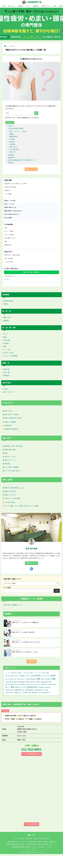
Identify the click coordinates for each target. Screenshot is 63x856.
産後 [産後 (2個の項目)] (50, 683)
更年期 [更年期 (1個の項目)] (42, 680)
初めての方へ (9, 411)
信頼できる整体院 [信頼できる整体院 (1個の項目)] (9, 677)
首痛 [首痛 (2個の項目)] (30, 694)
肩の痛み (12, 139)
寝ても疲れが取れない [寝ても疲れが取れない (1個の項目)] (20, 680)
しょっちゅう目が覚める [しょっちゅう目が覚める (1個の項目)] (11, 674)
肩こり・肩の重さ (9, 231)
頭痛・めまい (14, 147)
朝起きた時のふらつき (10, 207)
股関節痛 (6, 376)
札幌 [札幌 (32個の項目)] (53, 680)
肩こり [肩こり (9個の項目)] (7, 688)
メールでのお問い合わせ (12, 471)
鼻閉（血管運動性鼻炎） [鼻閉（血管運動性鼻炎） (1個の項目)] (45, 694)
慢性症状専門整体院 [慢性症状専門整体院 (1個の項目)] (31, 680)
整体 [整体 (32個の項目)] (39, 680)
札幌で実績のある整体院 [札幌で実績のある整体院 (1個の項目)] (11, 683)
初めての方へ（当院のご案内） (13, 255)
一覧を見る (31, 662)
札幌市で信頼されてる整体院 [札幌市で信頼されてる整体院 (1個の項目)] (33, 683)
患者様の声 (11, 157)
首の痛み (6, 343)
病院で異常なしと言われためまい (13, 211)
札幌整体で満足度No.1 (12, 429)
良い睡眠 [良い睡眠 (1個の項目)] (46, 691)
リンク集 (49, 849)
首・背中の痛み (14, 149)
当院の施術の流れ (10, 450)
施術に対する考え (10, 491)
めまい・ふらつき (9, 204)
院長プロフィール (10, 460)
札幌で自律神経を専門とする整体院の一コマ (22, 160)
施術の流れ (46, 840)
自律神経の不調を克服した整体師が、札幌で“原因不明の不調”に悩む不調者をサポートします (31, 846)
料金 (6, 453)
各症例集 (11, 155)
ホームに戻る (31, 169)
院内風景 (45, 843)
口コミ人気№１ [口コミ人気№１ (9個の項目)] (20, 677)
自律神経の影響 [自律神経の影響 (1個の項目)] (9, 691)
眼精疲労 (6, 321)
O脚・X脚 (6, 373)
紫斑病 (12, 134)
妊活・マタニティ (9, 392)
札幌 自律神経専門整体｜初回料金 (20, 849)
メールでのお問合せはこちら (31, 755)
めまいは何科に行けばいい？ (12, 214)
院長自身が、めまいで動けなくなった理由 (15, 184)
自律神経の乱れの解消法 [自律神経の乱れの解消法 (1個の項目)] (44, 688)
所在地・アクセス (10, 457)
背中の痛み (6, 340)
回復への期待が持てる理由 (13, 418)
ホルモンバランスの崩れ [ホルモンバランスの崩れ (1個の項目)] (39, 674)
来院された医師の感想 (10, 187)
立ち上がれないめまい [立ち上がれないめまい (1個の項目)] (35, 685)
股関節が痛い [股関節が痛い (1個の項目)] (44, 685)
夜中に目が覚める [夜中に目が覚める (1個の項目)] (9, 680)
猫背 (4, 347)
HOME (31, 837)
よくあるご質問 (9, 262)
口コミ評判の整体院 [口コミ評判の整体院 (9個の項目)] (34, 677)
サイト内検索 (7, 588)
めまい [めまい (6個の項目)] (20, 674)
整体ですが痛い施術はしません (14, 488)
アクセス (7, 279)
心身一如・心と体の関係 (12, 498)
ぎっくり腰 (6, 350)
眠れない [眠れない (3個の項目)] (23, 685)
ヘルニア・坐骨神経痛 (10, 356)
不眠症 (5, 304)
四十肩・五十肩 (8, 353)
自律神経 (12, 144)
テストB (16, 840)
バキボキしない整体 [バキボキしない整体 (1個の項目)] (28, 674)
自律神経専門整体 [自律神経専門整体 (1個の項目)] (38, 691)
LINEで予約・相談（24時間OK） (31, 272)
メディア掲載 (8, 194)
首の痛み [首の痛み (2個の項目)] (25, 694)
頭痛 (6, 228)
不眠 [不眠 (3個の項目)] (47, 674)
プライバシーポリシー (31, 851)
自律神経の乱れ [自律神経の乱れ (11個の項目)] (32, 688)
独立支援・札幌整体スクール (14, 605)
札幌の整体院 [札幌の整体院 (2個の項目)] (21, 683)
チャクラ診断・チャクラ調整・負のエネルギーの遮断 (21, 506)
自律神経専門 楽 (34, 2)
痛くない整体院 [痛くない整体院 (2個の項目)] (9, 685)
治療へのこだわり (10, 495)
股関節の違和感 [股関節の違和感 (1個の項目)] (52, 685)
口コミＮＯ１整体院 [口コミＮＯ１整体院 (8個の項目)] (48, 677)
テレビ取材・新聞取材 (12, 467)
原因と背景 (29, 840)
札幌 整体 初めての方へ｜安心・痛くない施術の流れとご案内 (25, 843)
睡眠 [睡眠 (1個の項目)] (28, 685)
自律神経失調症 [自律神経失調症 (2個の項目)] (29, 691)
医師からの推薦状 (10, 422)
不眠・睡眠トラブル (10, 238)
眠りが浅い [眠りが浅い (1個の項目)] (17, 685)
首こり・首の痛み (9, 235)
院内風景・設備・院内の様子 (14, 446)
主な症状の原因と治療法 (15, 128)
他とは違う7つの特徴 (11, 415)
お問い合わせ (41, 849)
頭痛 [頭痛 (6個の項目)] (16, 694)
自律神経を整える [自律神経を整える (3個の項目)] (19, 691)
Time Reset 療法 (10, 502)
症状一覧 (21, 840)
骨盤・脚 (12, 152)
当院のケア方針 (37, 840)
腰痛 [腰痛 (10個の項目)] (12, 688)
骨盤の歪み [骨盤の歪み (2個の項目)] (35, 694)
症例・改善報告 (9, 258)
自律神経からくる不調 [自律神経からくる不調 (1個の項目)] (20, 688)
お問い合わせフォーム (10, 276)
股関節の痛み (14, 136)
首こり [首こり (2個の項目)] (20, 694)
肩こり (5, 334)
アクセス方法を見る (31, 826)
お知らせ (11, 126)
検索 (56, 591)
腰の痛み (12, 142)
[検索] (36, 113)
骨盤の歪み (6, 369)
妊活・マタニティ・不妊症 (18, 131)
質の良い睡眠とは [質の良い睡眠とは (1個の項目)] (9, 694)
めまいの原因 (8, 218)
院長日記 (11, 162)
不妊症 (5, 389)
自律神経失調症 (8, 301)
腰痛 (6, 241)
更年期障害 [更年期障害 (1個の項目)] (48, 680)
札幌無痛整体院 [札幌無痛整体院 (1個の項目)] (44, 683)
